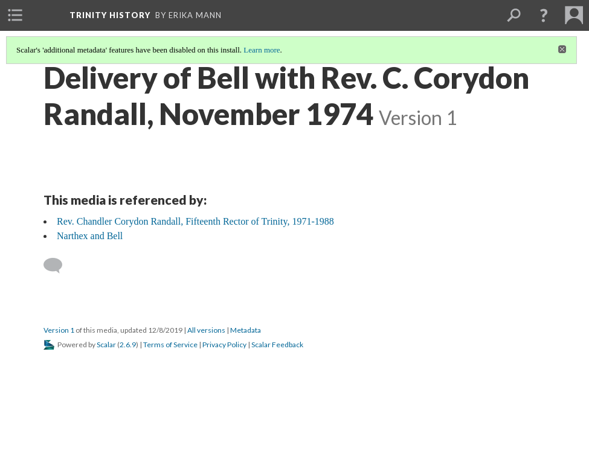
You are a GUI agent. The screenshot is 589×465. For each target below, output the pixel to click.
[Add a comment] (58, 266)
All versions (206, 330)
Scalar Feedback (277, 344)
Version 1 (58, 330)
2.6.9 (128, 344)
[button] (544, 15)
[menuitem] (15, 15)
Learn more (261, 49)
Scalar (106, 344)
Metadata (245, 330)
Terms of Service (170, 344)
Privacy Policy (224, 344)
